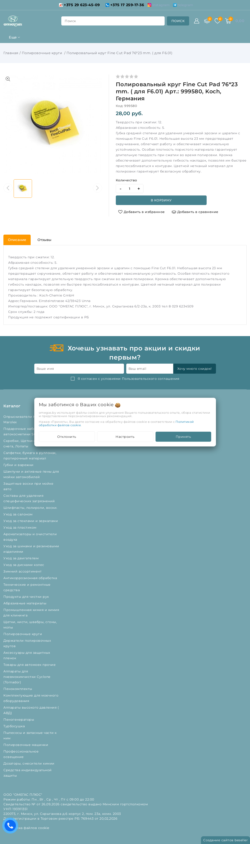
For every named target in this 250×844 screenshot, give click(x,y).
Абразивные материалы (25, 603)
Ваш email (137, 369)
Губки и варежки (19, 465)
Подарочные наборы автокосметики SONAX (24, 431)
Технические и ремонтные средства (27, 587)
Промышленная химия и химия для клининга (31, 612)
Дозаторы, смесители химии (29, 763)
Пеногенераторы (19, 719)
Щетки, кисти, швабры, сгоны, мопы (30, 624)
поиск (70, 21)
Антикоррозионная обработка (30, 578)
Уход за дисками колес (24, 565)
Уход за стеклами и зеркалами (31, 521)
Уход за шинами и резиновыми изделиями (31, 549)
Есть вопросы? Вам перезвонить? (11, 827)
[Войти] (197, 21)
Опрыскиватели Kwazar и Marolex (26, 419)
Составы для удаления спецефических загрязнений (29, 498)
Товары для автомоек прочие (30, 665)
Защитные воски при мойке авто (28, 486)
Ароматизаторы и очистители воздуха (30, 537)
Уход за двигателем (21, 558)
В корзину (161, 200)
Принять (183, 437)
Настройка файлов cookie (26, 828)
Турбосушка (14, 726)
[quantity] (129, 188)
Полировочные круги (42, 53)
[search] (178, 20)
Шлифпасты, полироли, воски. (30, 508)
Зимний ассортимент (23, 571)
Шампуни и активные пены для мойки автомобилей (31, 474)
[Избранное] (217, 21)
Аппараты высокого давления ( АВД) (31, 710)
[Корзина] (228, 21)
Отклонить (66, 437)
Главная (10, 53)
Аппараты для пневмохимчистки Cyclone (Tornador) (26, 676)
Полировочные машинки (26, 745)
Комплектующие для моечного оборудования (30, 698)
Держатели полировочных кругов (27, 643)
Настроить (125, 437)
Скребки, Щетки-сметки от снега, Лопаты (27, 443)
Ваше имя (45, 369)
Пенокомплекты (18, 689)
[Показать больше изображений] (7, 79)
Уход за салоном (18, 514)
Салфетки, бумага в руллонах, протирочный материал (29, 455)
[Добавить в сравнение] (195, 211)
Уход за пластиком (20, 527)
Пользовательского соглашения (150, 379)
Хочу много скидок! (194, 369)
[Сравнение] (207, 21)
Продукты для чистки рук (26, 597)
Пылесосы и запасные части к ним (30, 735)
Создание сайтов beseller (225, 840)
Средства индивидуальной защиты (27, 773)
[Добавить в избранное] (141, 211)
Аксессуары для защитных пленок (26, 655)
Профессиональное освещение (21, 754)
